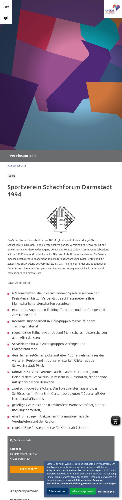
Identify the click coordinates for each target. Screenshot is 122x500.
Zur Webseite (28, 469)
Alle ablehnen (57, 491)
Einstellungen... (107, 491)
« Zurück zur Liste (17, 165)
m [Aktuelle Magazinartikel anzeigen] (6, 18)
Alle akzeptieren (83, 491)
